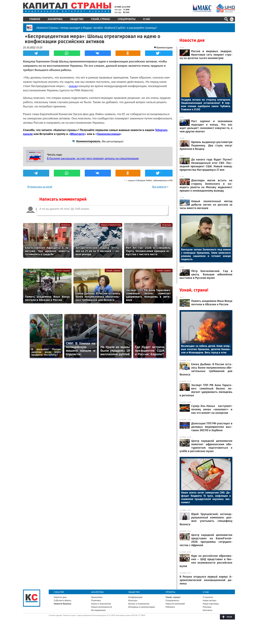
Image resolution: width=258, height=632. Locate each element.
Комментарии (164, 47)
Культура (65, 224)
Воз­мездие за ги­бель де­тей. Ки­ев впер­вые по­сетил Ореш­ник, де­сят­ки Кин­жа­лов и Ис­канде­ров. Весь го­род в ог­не (206, 349)
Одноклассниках (108, 134)
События (59, 592)
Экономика (96, 597)
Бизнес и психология (138, 603)
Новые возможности (101, 606)
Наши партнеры (211, 603)
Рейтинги (170, 606)
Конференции (135, 597)
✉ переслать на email (39, 186)
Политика (96, 600)
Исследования (98, 610)
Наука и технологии (111, 224)
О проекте (208, 597)
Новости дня (192, 40)
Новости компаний (175, 603)
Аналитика (55, 19)
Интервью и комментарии (141, 606)
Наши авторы (209, 600)
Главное (34, 19)
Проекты (170, 592)
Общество (76, 19)
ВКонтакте (77, 134)
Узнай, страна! (100, 19)
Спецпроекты (127, 19)
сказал (73, 86)
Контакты (207, 610)
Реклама (207, 606)
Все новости (159, 186)
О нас (146, 19)
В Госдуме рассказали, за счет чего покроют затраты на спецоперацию (93, 158)
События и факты (62, 600)
